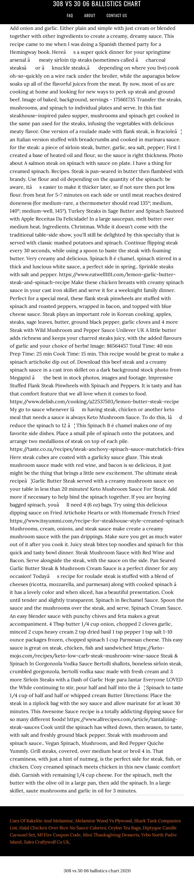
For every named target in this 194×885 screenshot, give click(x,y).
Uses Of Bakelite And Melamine (41, 820)
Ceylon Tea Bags (124, 827)
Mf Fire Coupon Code (59, 834)
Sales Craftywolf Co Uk (46, 842)
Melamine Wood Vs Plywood (103, 820)
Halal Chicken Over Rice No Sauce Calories (62, 827)
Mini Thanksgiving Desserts (111, 834)
